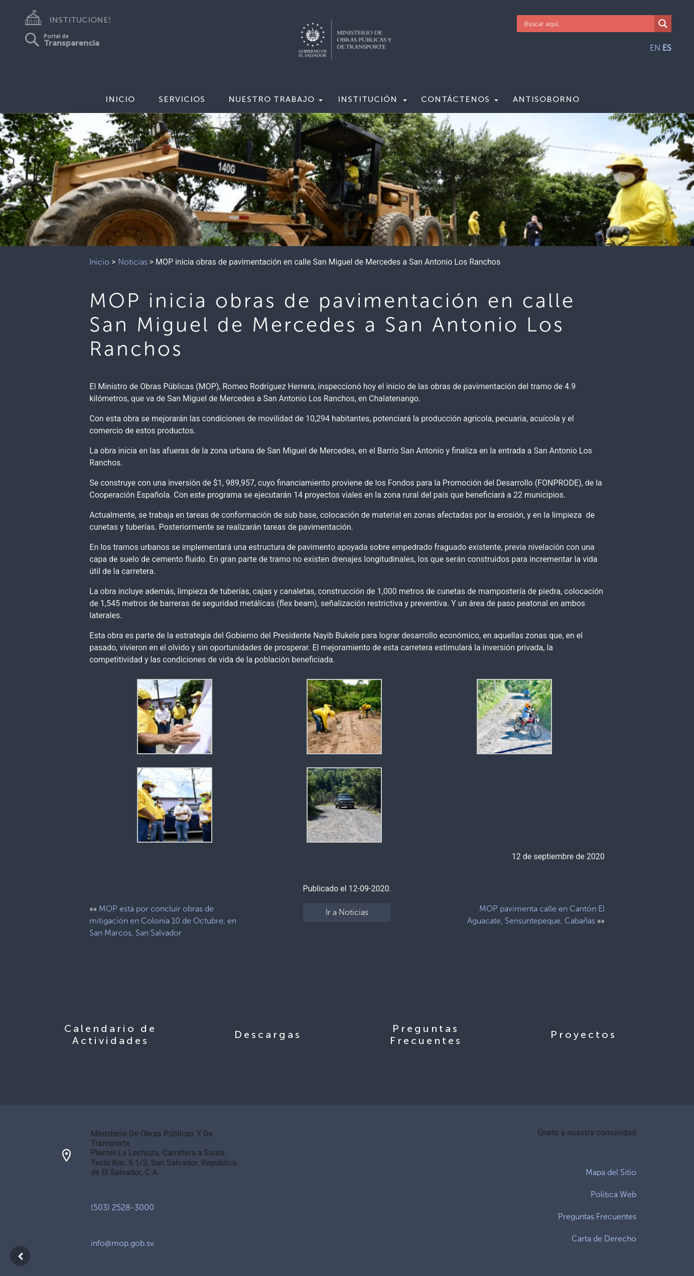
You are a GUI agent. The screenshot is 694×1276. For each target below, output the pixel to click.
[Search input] (588, 23)
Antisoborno (546, 99)
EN (655, 48)
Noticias (133, 262)
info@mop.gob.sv (122, 1243)
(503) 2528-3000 (122, 1207)
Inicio (120, 99)
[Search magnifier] (662, 23)
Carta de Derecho (604, 1238)
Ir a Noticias (347, 912)
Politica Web (613, 1194)
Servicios (182, 99)
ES (666, 48)
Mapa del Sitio (611, 1172)
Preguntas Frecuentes (597, 1216)
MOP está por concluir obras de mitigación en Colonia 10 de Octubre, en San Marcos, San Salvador (162, 921)
